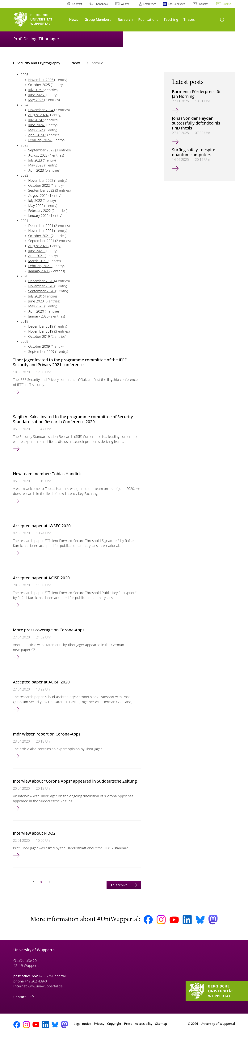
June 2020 (36, 301)
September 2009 (41, 351)
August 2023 (38, 155)
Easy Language (176, 4)
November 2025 (41, 79)
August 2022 (38, 195)
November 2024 (41, 110)
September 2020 (41, 291)
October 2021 (39, 235)
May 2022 (36, 205)
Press (128, 1024)
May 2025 (36, 99)
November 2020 (41, 286)
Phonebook (101, 4)
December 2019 (41, 326)
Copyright (114, 1024)
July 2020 (35, 296)
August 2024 (38, 115)
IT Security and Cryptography (37, 63)
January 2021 (38, 271)
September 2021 (41, 240)
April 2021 (36, 255)
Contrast (77, 4)
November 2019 (41, 331)
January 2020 (38, 316)
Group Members (98, 19)
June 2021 (36, 250)
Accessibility (143, 1024)
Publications (148, 19)
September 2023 (41, 150)
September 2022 (41, 190)
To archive (119, 885)
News (73, 19)
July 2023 (35, 160)
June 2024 (36, 125)
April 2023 (36, 170)
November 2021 (41, 230)
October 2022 (39, 185)
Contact (20, 996)
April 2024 (36, 135)
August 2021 (38, 246)
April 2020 (36, 311)
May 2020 (36, 306)
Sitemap (161, 1024)
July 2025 (35, 90)
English (227, 4)
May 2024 (36, 130)
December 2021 (41, 225)
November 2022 (41, 180)
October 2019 (39, 336)
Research (125, 19)
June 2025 (36, 94)
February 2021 (40, 266)
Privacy (99, 1024)
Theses (189, 19)
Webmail (126, 4)
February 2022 (40, 210)
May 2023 (36, 165)
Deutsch (203, 4)
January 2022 (38, 215)
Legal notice (82, 1024)
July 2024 (35, 120)
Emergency (149, 4)
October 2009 (39, 346)
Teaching (171, 19)
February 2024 (40, 140)
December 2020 (41, 281)
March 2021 (38, 261)
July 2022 (35, 200)
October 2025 (39, 84)
